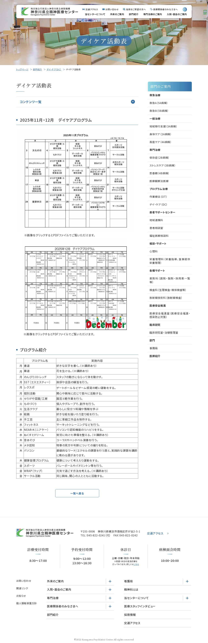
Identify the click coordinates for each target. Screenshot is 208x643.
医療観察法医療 (159, 181)
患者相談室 (156, 228)
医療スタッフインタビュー (140, 606)
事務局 (154, 348)
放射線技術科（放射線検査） (166, 298)
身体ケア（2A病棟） (161, 134)
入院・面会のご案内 (177, 14)
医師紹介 (155, 356)
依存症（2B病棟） (159, 157)
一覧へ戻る (77, 493)
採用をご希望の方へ (136, 9)
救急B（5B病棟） (159, 111)
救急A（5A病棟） (159, 103)
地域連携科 (156, 220)
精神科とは (131, 590)
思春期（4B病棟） (159, 173)
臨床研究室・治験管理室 (164, 332)
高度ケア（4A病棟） (161, 142)
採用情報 (130, 615)
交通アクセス (91, 9)
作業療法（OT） (158, 197)
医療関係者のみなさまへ (165, 9)
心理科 (154, 251)
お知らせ (21, 596)
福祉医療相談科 (159, 236)
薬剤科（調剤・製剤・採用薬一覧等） (170, 280)
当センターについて (95, 14)
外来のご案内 (117, 14)
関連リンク (22, 588)
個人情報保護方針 (26, 603)
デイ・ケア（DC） (54, 69)
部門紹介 (133, 14)
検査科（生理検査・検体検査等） (168, 290)
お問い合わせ (112, 9)
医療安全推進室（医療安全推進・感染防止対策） (170, 315)
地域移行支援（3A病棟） (163, 126)
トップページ (22, 69)
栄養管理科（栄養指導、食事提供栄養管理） (170, 261)
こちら (136, 564)
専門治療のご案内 (152, 14)
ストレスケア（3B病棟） (163, 165)
